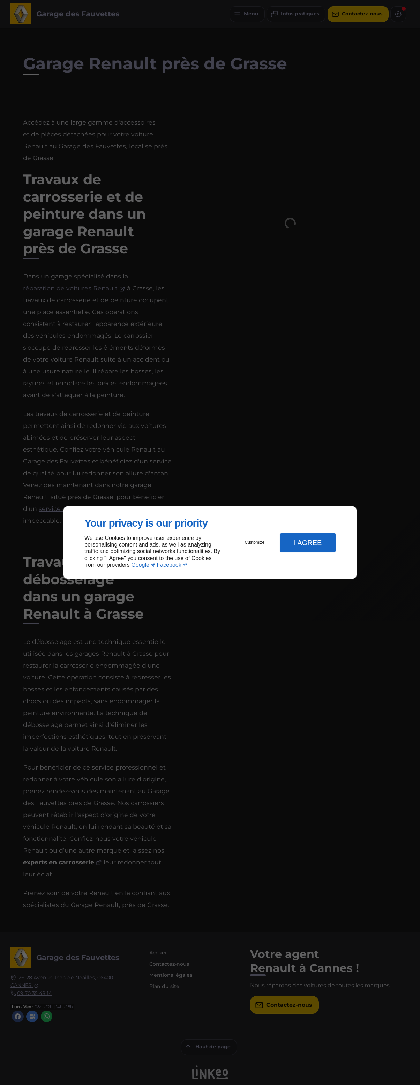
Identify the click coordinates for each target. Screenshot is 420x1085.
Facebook (169, 565)
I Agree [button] (308, 543)
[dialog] (210, 542)
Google (140, 565)
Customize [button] (255, 542)
